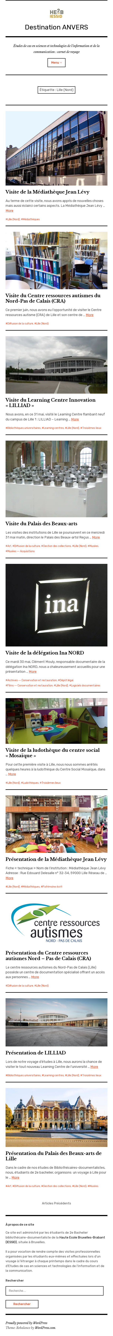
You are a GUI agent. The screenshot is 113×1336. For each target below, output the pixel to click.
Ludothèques (31, 782)
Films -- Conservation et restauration (30, 685)
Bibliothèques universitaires (24, 428)
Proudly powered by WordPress (26, 1323)
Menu (55, 62)
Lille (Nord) (13, 219)
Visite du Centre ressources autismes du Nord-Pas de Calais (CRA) (53, 298)
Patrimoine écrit (52, 886)
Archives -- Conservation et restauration (32, 680)
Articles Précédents (56, 1203)
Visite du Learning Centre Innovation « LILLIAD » (51, 402)
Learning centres (54, 428)
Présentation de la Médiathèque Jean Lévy (56, 859)
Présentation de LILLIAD (36, 1053)
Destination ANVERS (56, 27)
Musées (93, 546)
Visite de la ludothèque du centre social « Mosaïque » (53, 753)
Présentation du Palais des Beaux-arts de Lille (54, 1156)
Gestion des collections (57, 546)
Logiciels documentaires (85, 685)
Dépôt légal (66, 680)
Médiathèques (31, 219)
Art (9, 546)
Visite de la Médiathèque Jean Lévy (47, 192)
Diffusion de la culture (20, 323)
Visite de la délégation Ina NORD (45, 653)
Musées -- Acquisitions (21, 551)
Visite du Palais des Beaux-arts (41, 523)
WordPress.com (45, 1328)
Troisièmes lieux (91, 428)
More (9, 211)
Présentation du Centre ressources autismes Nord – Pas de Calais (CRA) (48, 955)
